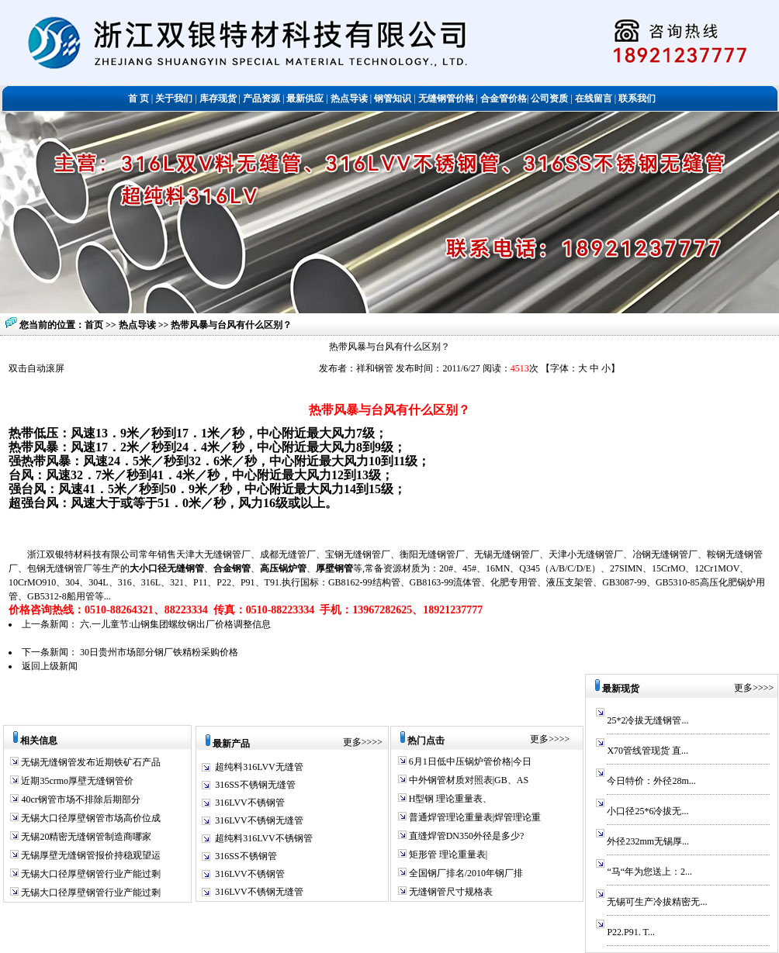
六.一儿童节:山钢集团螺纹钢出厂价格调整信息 (175, 624)
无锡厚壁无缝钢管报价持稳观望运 (90, 855)
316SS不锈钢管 (245, 856)
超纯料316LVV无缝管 (259, 766)
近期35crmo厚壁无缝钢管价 (76, 780)
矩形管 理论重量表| (447, 854)
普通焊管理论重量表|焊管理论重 (474, 817)
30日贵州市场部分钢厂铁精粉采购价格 (159, 652)
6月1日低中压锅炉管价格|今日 (469, 761)
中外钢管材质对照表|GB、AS (467, 780)
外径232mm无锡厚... (648, 841)
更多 (352, 742)
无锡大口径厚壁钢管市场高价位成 (90, 818)
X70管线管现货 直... (647, 750)
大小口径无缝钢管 (167, 568)
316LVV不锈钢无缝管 (259, 820)
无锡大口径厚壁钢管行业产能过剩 (90, 873)
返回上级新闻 (50, 666)
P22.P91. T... (631, 932)
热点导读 (138, 324)
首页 (94, 324)
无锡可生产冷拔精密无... (657, 901)
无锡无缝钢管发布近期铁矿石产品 (90, 762)
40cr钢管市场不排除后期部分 (79, 799)
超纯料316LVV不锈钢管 (264, 838)
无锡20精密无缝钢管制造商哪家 (85, 836)
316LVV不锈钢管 (250, 802)
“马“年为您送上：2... (649, 871)
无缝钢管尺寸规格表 (450, 891)
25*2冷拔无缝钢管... (647, 720)
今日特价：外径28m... (651, 780)
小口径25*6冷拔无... (647, 811)
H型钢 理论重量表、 (450, 798)
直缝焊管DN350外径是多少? (466, 835)
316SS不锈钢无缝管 (255, 784)
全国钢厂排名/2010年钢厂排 (465, 873)
